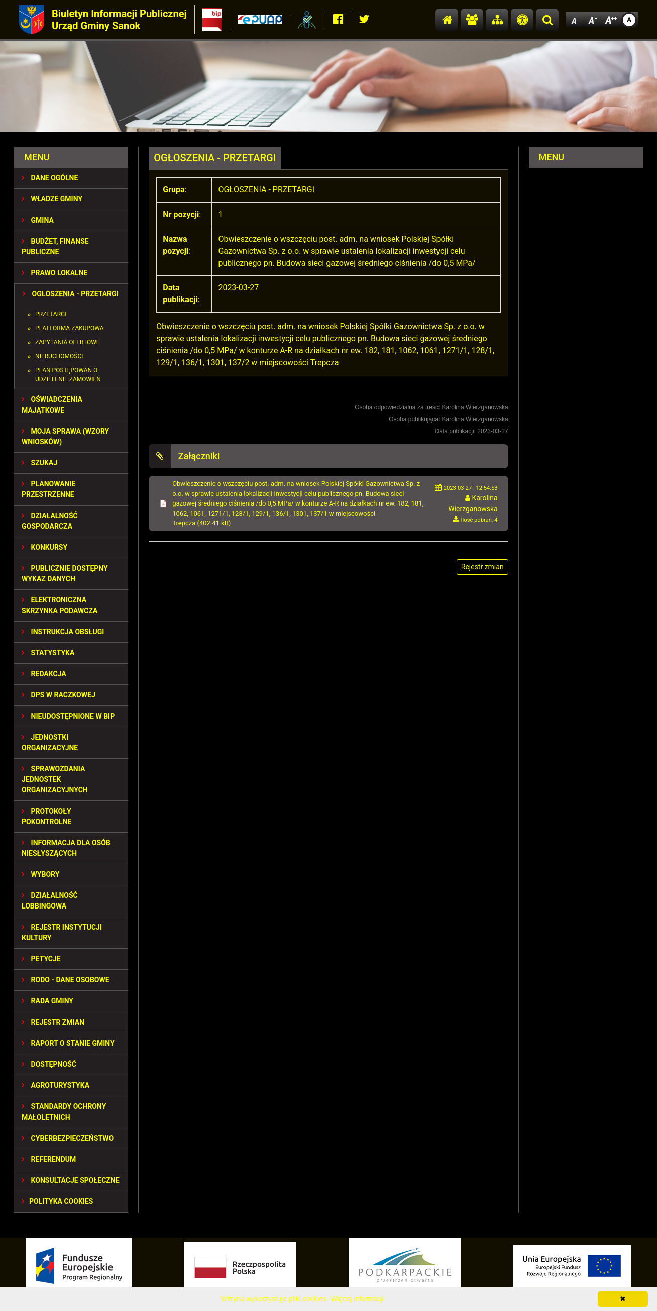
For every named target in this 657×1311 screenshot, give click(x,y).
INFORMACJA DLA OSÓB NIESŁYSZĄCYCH (66, 848)
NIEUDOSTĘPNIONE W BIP (68, 716)
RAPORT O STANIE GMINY (68, 1043)
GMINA (38, 220)
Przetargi (50, 314)
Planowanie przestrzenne (48, 489)
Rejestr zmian (53, 1022)
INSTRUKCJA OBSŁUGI (63, 632)
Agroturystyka (55, 1085)
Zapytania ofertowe (67, 342)
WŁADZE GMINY (52, 199)
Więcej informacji (357, 1299)
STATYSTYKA (48, 653)
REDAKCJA (44, 674)
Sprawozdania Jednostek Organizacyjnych (55, 779)
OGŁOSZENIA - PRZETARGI (71, 294)
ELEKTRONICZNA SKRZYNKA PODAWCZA (59, 605)
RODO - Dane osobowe (66, 980)
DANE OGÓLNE (50, 178)
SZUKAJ (39, 463)
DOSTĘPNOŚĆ (49, 1064)
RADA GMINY (47, 1001)
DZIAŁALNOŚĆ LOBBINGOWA (50, 900)
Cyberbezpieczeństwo (68, 1138)
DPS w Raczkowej (58, 695)
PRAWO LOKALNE (54, 273)
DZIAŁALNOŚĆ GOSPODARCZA (50, 521)
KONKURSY (44, 547)
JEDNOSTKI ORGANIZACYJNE (50, 742)
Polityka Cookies (57, 1201)
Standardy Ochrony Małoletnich (64, 1111)
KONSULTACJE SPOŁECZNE (71, 1180)
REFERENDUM (49, 1159)
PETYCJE (41, 959)
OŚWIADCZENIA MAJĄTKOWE (52, 404)
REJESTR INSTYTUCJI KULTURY (62, 932)
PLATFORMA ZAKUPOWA (69, 328)
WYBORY (40, 874)
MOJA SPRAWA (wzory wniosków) (65, 436)
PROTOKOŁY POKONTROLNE (46, 816)
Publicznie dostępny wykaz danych (65, 573)
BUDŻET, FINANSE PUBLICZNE (55, 246)
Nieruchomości (59, 356)
